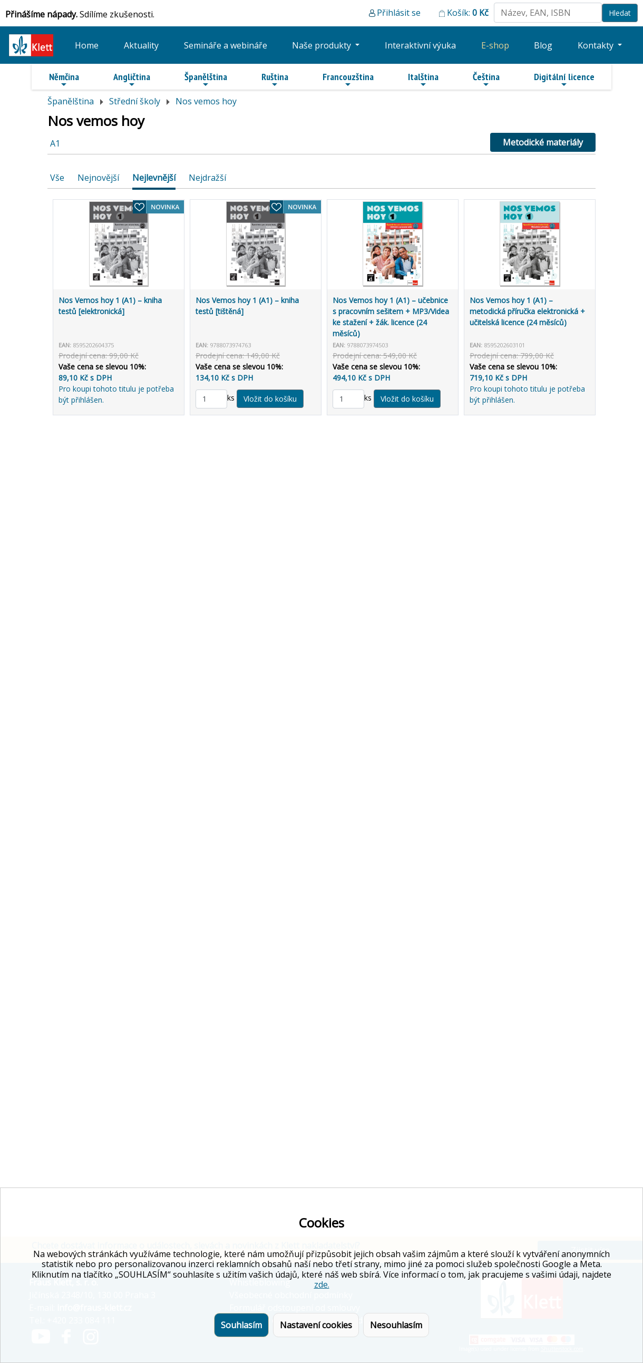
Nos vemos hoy (206, 101)
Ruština (274, 80)
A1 (55, 143)
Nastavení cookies (316, 1325)
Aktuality (141, 45)
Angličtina (131, 80)
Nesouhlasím (396, 1325)
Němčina (64, 80)
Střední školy (134, 101)
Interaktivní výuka (420, 45)
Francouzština (348, 80)
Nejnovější (98, 177)
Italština (423, 80)
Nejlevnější (154, 177)
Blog (543, 45)
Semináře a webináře (225, 45)
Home (87, 45)
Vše (57, 177)
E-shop (495, 45)
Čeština (486, 80)
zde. (321, 1284)
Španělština (205, 80)
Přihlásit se (399, 12)
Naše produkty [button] (322, 45)
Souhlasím (241, 1325)
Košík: (468, 12)
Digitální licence (564, 80)
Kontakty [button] (597, 45)
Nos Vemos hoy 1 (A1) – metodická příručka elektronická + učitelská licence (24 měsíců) (527, 311)
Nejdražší (207, 177)
